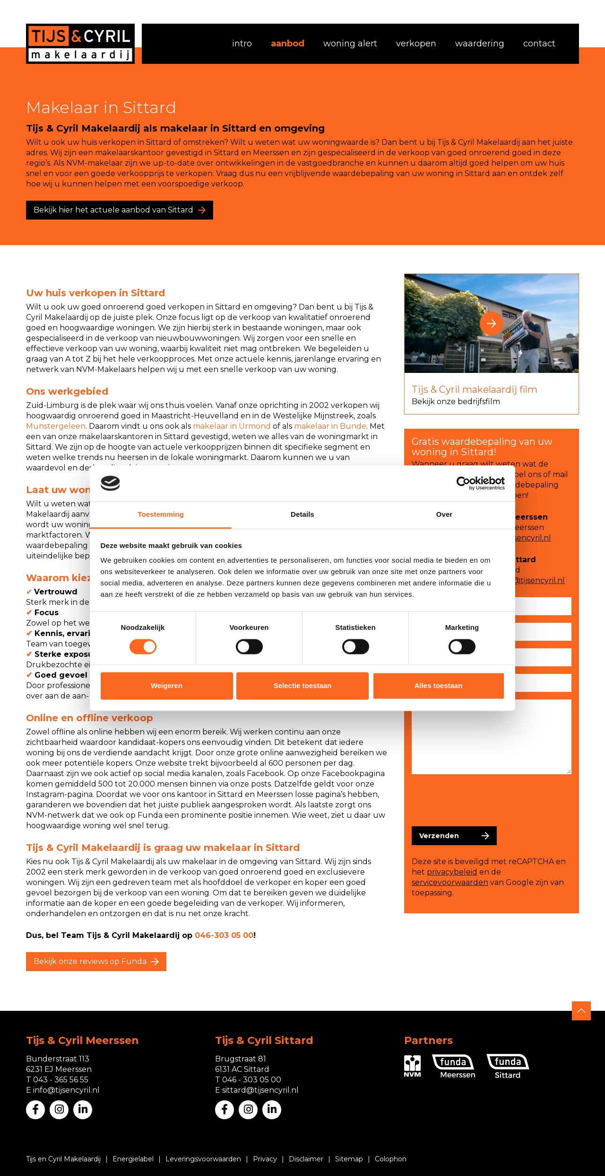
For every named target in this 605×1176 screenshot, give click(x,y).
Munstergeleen (56, 426)
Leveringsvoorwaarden (203, 1159)
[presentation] (483, 800)
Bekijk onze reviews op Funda (90, 961)
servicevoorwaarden (450, 882)
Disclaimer (306, 1159)
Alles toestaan (439, 686)
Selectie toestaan (303, 686)
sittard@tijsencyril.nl (526, 580)
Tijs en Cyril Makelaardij (63, 1159)
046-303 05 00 (224, 935)
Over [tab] (444, 515)
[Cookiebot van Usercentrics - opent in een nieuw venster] (463, 483)
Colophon (390, 1159)
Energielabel (133, 1159)
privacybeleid (452, 871)
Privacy (265, 1159)
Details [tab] (302, 515)
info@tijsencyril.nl (517, 537)
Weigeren (166, 686)
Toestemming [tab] (161, 515)
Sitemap (349, 1159)
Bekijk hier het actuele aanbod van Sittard (113, 209)
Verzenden (439, 835)
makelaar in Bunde (330, 426)
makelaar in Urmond (232, 426)
